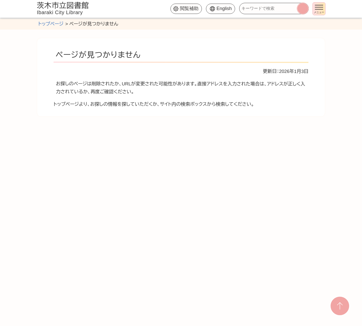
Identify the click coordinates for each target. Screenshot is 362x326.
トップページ (50, 24)
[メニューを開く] (319, 9)
